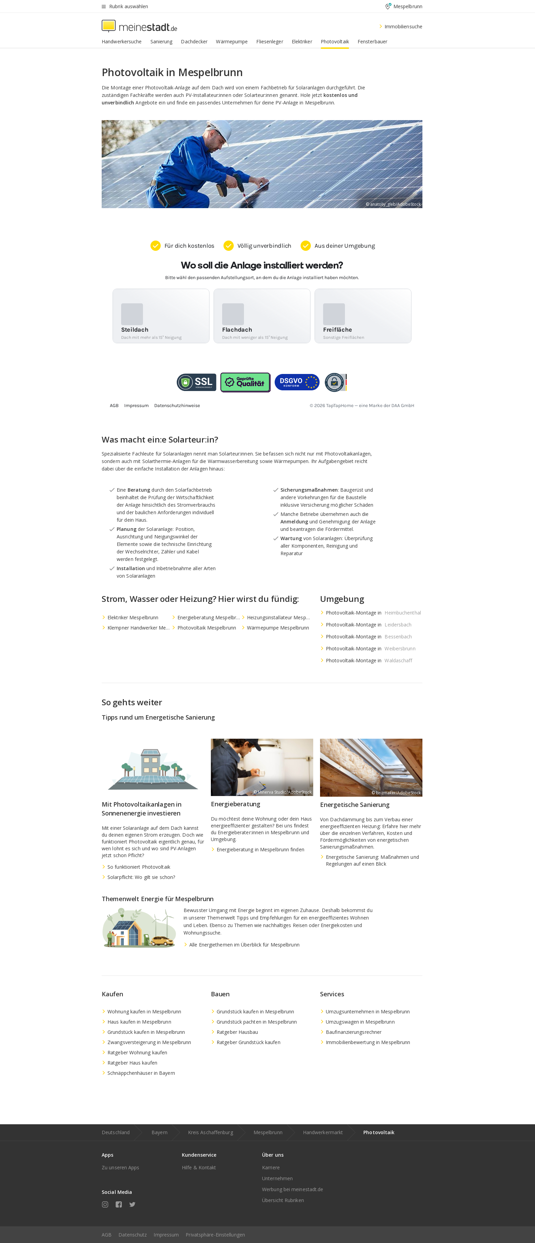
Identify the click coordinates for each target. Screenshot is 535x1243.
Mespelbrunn (268, 1132)
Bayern (159, 1132)
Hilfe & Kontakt (199, 1167)
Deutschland (116, 1132)
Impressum (166, 1234)
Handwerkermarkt (323, 1132)
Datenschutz (132, 1234)
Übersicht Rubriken (283, 1200)
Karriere (271, 1167)
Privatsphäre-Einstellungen (215, 1234)
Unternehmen (277, 1178)
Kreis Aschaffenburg (210, 1132)
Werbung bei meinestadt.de (292, 1189)
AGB (107, 1234)
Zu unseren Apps (121, 1167)
